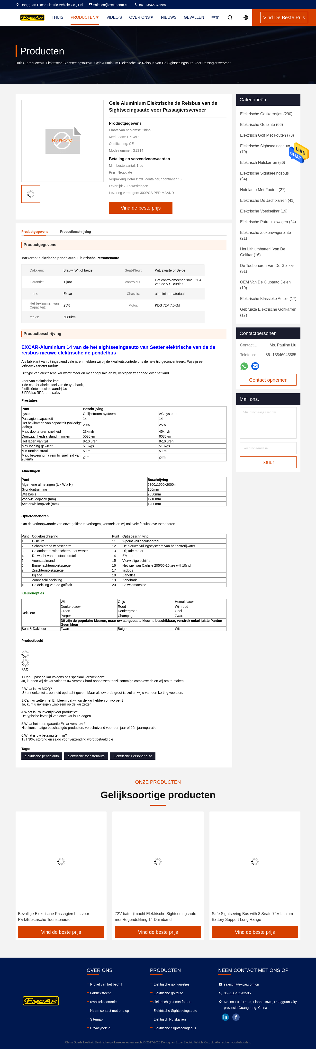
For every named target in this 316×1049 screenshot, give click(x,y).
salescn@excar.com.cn (108, 5)
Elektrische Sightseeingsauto (68, 63)
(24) (268, 222)
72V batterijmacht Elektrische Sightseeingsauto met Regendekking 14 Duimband (155, 917)
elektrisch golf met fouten (172, 1002)
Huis (19, 63)
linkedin (225, 1017)
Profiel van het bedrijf (106, 984)
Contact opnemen (268, 380)
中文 (215, 17)
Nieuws (169, 17)
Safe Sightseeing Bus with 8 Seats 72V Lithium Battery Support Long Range (252, 917)
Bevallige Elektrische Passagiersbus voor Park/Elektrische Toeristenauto (53, 917)
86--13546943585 (150, 5)
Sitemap (96, 1019)
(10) (265, 285)
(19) (264, 211)
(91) (267, 268)
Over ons (141, 17)
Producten (85, 17)
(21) (265, 235)
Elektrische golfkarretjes (171, 984)
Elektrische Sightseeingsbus (174, 1028)
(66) (261, 125)
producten (34, 63)
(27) (263, 190)
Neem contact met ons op (109, 1011)
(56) (262, 162)
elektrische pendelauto (42, 756)
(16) (262, 252)
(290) (266, 114)
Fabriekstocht (100, 993)
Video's (114, 17)
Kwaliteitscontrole (103, 1002)
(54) (264, 176)
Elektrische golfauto (168, 993)
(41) (267, 200)
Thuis (57, 17)
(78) (267, 135)
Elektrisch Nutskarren (169, 1019)
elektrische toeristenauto (86, 756)
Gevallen (194, 17)
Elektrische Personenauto (132, 756)
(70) (265, 149)
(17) (268, 299)
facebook (236, 1017)
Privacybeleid (100, 1028)
